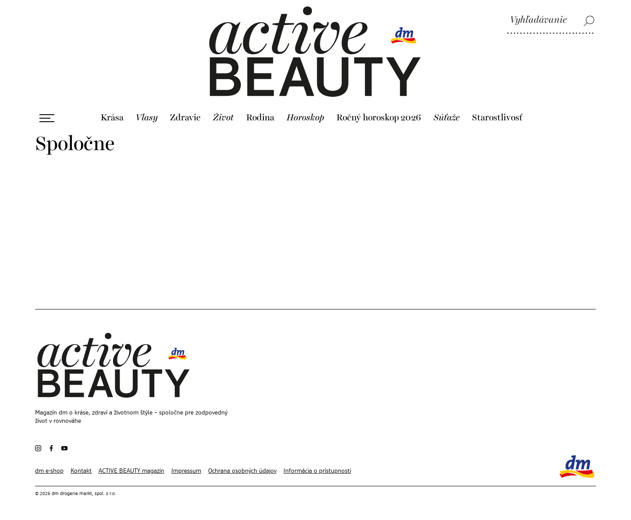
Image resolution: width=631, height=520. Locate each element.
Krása (112, 117)
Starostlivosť (497, 117)
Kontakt (81, 471)
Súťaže (446, 117)
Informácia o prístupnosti (317, 471)
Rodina (260, 117)
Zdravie (185, 117)
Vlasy (146, 117)
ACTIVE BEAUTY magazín (131, 471)
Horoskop (305, 117)
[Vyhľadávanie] (551, 20)
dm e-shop (49, 471)
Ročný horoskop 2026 (379, 117)
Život (223, 117)
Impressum (186, 471)
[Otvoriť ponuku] (46, 118)
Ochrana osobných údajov (242, 471)
